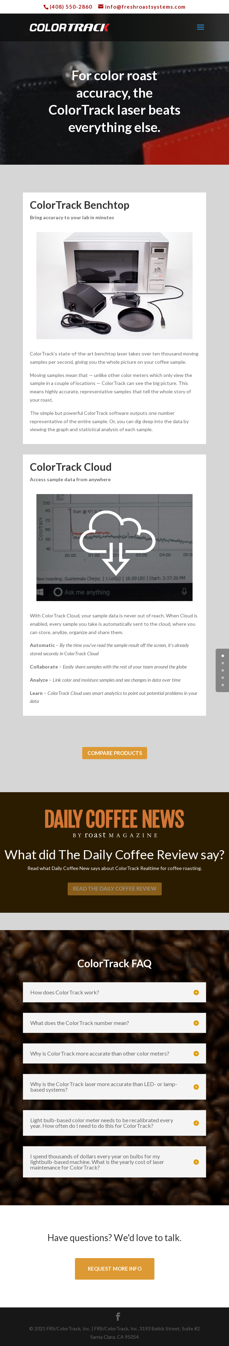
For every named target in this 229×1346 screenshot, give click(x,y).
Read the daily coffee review (114, 888)
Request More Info (115, 1268)
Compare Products (114, 753)
